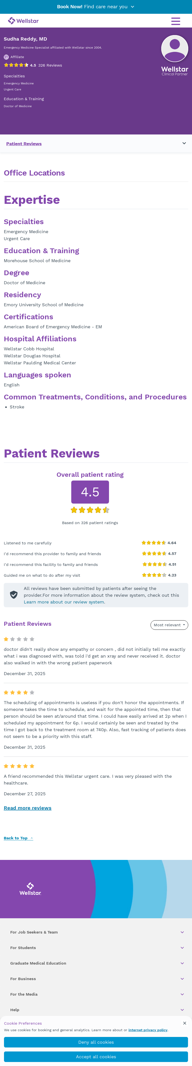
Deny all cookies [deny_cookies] (96, 1042)
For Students (97, 947)
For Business (97, 978)
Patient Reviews (24, 143)
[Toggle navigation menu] (181, 143)
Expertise (32, 200)
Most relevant (168, 625)
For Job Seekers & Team (97, 932)
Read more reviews (28, 808)
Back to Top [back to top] (18, 838)
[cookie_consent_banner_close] (185, 1023)
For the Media (97, 994)
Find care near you (96, 7)
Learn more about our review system (64, 601)
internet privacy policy (148, 1030)
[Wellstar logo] (23, 21)
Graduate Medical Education (97, 963)
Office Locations (34, 173)
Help (97, 1009)
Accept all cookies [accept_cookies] (96, 1056)
